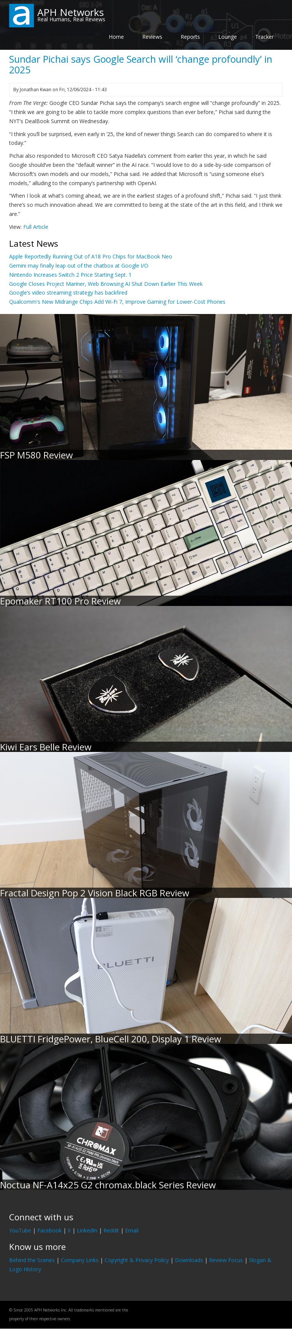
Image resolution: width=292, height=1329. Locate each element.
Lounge (227, 36)
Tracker (264, 36)
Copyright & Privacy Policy (137, 1260)
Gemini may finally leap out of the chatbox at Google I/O (78, 265)
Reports (190, 36)
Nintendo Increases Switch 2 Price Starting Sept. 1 (70, 274)
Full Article (35, 226)
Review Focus (226, 1260)
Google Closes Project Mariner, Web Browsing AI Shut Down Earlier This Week (106, 283)
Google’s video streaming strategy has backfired (68, 292)
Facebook (49, 1230)
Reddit (111, 1230)
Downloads (189, 1260)
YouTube (20, 1230)
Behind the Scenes (32, 1260)
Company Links (79, 1260)
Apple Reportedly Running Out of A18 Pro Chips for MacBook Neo (90, 256)
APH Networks (70, 12)
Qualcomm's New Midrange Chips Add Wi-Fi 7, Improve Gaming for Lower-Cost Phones (117, 301)
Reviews (152, 36)
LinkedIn (87, 1230)
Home (116, 36)
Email (131, 1230)
